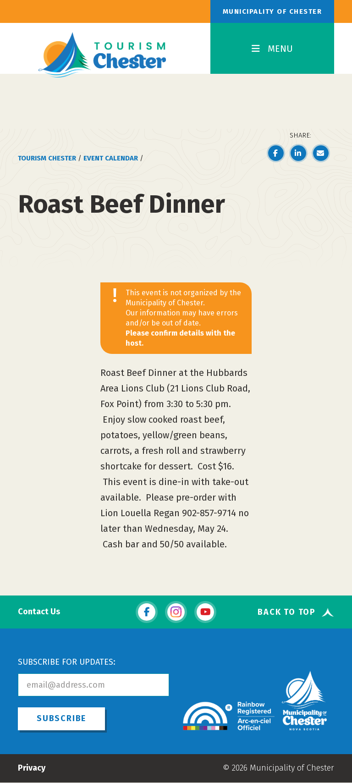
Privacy (31, 768)
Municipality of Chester (272, 11)
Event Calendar (110, 158)
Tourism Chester (47, 158)
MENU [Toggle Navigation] (272, 48)
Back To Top (287, 612)
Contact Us (39, 612)
